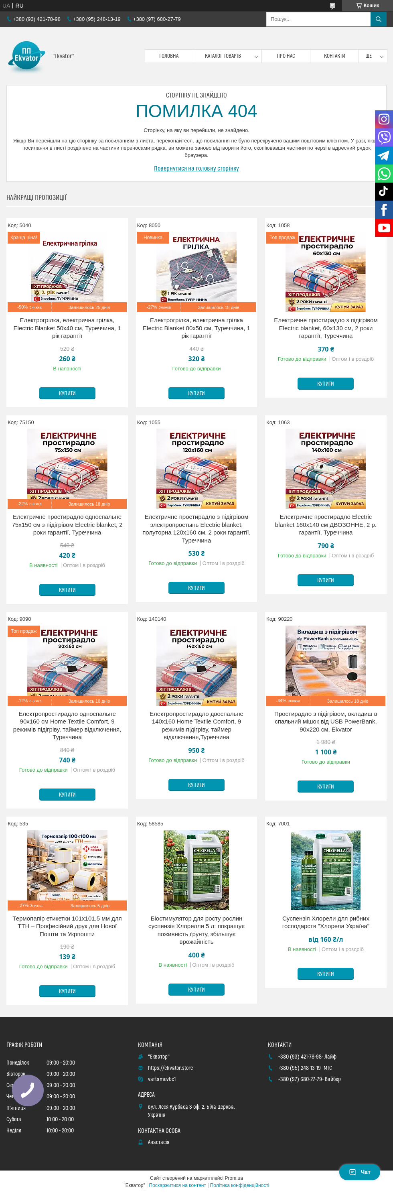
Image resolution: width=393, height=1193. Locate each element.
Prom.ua (234, 1178)
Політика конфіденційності (239, 1185)
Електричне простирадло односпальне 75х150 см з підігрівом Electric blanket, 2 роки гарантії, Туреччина (67, 524)
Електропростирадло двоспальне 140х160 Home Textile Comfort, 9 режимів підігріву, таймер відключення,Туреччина (196, 725)
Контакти (334, 56)
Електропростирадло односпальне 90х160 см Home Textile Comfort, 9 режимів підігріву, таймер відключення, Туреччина (67, 725)
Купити (67, 393)
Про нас (286, 56)
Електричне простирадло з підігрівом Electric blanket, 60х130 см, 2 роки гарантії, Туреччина (326, 328)
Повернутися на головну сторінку (196, 168)
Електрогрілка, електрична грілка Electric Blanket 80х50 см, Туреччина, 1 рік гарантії (196, 328)
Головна (168, 56)
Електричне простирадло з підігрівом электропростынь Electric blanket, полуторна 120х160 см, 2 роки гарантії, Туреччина (196, 528)
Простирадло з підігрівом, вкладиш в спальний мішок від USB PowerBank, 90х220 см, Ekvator (325, 721)
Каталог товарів (223, 56)
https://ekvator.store (170, 1068)
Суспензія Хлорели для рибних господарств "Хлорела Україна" (325, 922)
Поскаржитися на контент (177, 1185)
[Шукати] (379, 19)
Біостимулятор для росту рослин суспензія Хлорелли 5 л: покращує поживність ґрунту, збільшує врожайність (196, 930)
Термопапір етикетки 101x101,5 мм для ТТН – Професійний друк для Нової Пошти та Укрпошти (67, 926)
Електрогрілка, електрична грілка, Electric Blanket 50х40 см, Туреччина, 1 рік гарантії (67, 328)
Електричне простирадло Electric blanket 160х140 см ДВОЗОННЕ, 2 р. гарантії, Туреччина (326, 524)
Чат (360, 1172)
